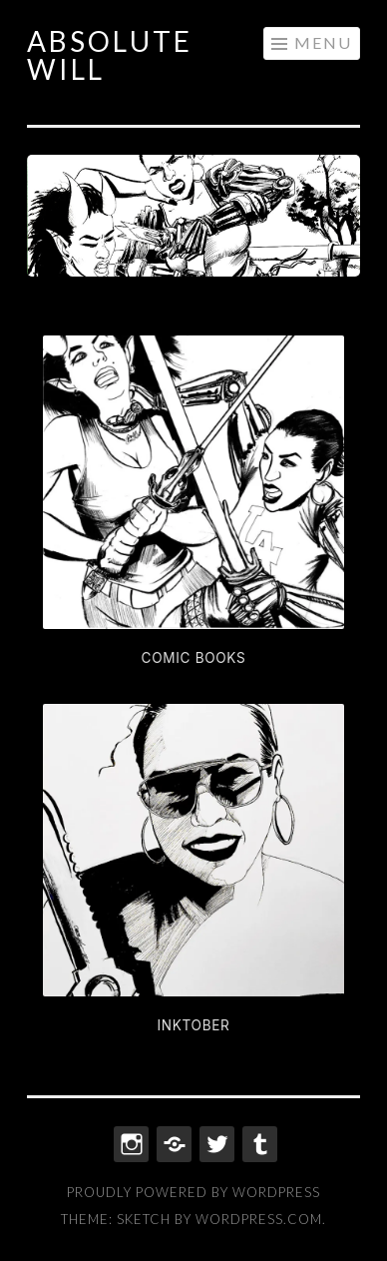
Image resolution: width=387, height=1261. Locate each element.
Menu (323, 42)
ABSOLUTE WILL (110, 55)
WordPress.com (258, 1219)
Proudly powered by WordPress (193, 1192)
